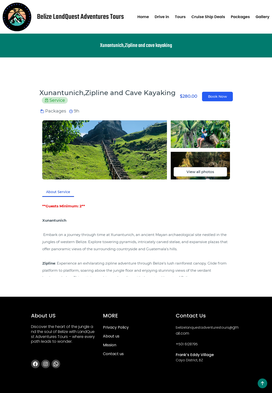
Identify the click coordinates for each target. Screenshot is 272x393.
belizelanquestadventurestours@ (204, 327)
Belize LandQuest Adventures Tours (80, 16)
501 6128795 (188, 344)
